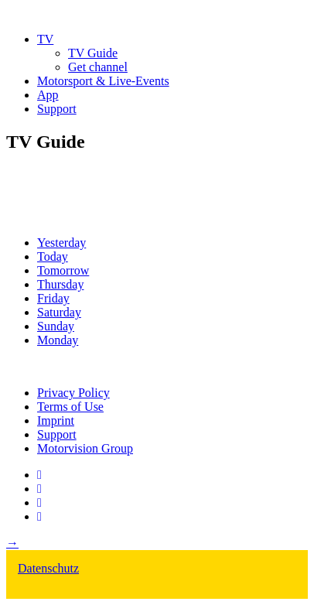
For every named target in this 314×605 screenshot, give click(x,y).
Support (57, 108)
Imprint (55, 420)
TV (45, 39)
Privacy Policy (73, 392)
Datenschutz (48, 568)
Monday (57, 340)
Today (52, 256)
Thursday (60, 284)
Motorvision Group (85, 448)
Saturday (59, 312)
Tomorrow (63, 270)
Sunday (55, 326)
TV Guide (93, 53)
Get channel (98, 66)
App (48, 94)
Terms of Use (70, 406)
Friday (53, 298)
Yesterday (61, 242)
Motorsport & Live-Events (103, 80)
